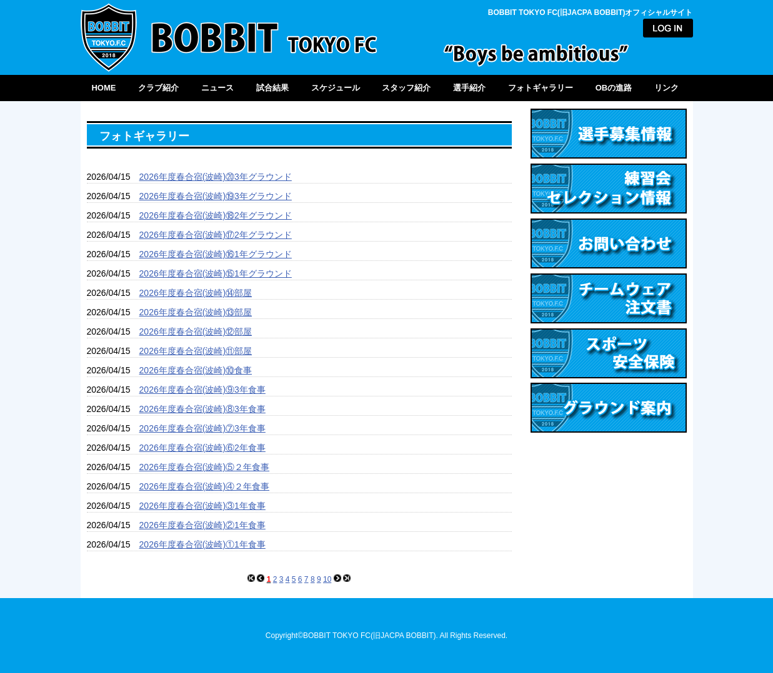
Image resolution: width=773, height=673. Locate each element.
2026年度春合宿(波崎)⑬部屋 (195, 312)
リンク (666, 87)
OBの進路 (614, 87)
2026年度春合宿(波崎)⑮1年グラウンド (215, 273)
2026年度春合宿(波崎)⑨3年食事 (202, 390)
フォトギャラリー (540, 87)
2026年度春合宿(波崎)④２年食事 (204, 486)
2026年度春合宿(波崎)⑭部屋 (195, 293)
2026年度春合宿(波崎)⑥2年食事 (202, 448)
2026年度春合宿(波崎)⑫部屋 (195, 331)
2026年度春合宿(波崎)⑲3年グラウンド (215, 196)
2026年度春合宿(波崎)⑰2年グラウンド (215, 235)
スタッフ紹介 (406, 87)
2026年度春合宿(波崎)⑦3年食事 (202, 428)
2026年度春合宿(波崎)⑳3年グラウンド (215, 177)
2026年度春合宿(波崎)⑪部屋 (195, 351)
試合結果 (272, 87)
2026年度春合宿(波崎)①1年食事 (202, 544)
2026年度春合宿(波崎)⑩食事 (195, 370)
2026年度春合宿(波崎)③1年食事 (202, 506)
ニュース (217, 87)
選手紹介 (469, 87)
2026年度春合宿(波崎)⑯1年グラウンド (215, 254)
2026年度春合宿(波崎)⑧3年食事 (202, 409)
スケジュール (335, 87)
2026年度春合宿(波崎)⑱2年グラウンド (215, 215)
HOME (103, 87)
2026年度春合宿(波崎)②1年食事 (202, 525)
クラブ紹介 (158, 87)
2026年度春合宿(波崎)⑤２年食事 (204, 467)
